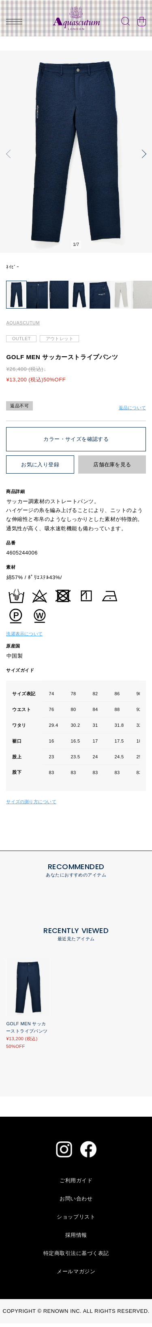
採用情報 (76, 1239)
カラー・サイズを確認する (76, 443)
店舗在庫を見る (112, 468)
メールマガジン (76, 1275)
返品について (132, 410)
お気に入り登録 (40, 468)
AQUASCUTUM (23, 326)
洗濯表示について (24, 637)
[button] (10, 154)
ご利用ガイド (76, 1184)
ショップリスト (76, 1220)
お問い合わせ (76, 1202)
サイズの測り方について (31, 804)
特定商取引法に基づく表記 (76, 1257)
